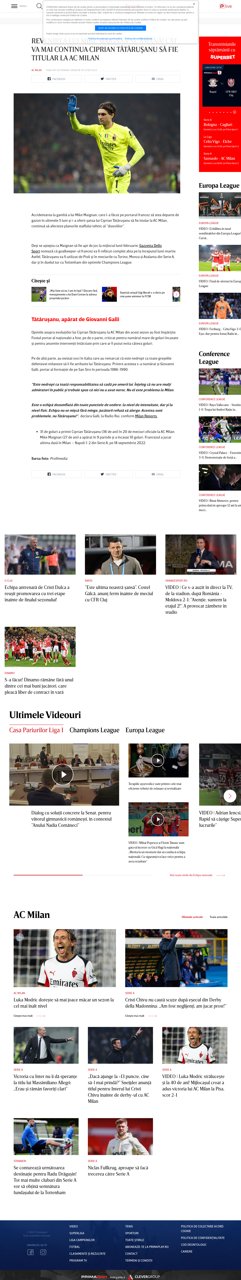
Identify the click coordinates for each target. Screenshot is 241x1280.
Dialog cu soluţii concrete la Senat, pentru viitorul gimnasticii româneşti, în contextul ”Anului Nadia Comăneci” (71, 819)
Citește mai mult (29, 1015)
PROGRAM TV (78, 1260)
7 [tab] (231, 112)
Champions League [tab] (94, 730)
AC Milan (36, 70)
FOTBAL (74, 1247)
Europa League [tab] (145, 730)
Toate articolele (219, 917)
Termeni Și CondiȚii (138, 1260)
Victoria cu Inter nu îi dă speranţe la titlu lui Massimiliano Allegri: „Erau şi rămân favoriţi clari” (45, 1082)
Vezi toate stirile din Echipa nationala (197, 875)
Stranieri (20, 1161)
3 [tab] (216, 112)
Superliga (76, 1233)
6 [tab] (227, 112)
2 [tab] (213, 112)
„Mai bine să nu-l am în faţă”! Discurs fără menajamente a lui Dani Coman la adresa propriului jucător (73, 294)
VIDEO (73, 1226)
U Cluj (8, 580)
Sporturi (132, 1233)
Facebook (30, 1252)
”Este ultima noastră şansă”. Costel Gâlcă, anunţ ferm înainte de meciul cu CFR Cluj (119, 593)
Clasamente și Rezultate (87, 1253)
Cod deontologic (194, 1244)
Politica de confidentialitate (139, 38)
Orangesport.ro (176, 580)
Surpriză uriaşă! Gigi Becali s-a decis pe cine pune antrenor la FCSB (142, 294)
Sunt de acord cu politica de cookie (120, 28)
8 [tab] (234, 112)
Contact (131, 1253)
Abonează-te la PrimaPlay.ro (147, 1247)
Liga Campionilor (82, 1240)
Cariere (186, 1251)
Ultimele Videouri (45, 714)
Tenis (129, 1226)
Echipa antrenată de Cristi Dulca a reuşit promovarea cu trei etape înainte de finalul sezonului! (37, 593)
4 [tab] (220, 112)
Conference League (212, 399)
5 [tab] (223, 112)
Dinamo (10, 673)
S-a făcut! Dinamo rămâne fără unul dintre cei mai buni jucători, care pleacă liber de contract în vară (39, 686)
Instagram (43, 1252)
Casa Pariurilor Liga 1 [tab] (36, 730)
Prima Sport (94, 1277)
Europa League (209, 223)
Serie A (129, 993)
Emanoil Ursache (70, 70)
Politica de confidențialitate (203, 1238)
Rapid (88, 580)
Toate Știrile (134, 1240)
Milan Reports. (146, 416)
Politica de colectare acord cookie (105, 38)
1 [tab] (209, 112)
